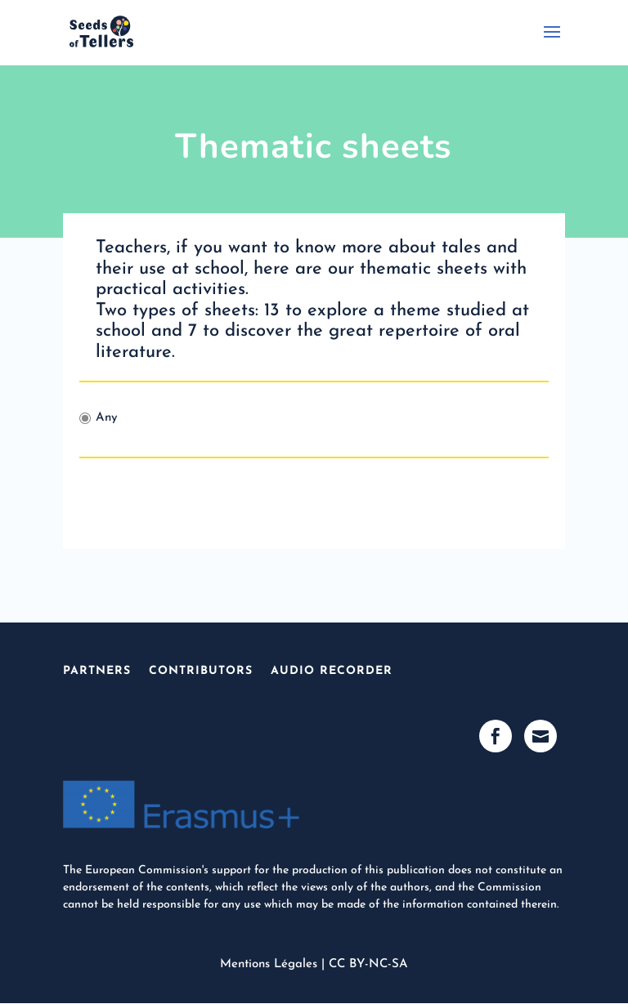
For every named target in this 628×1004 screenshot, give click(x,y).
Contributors (201, 671)
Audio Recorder (331, 671)
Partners (97, 671)
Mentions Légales (268, 964)
